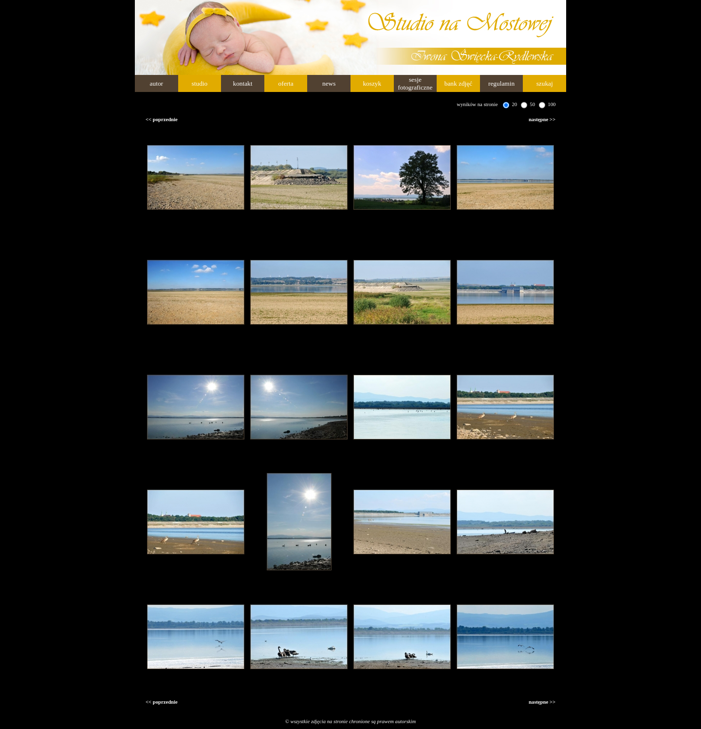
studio (200, 83)
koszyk (372, 83)
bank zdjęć (458, 83)
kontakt (242, 83)
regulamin (501, 83)
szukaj (544, 83)
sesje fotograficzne (415, 83)
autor (156, 83)
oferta (286, 83)
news (328, 83)
